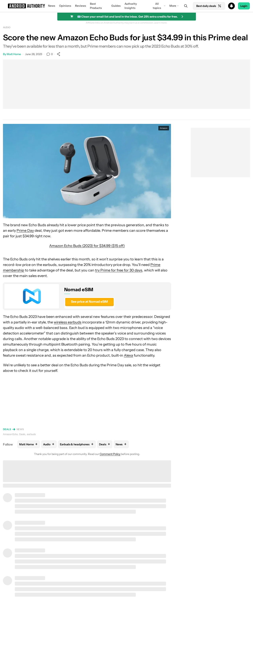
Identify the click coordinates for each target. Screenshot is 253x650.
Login (243, 6)
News (51, 6)
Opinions (65, 6)
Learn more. (160, 23)
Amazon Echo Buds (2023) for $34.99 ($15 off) (87, 246)
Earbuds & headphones (77, 444)
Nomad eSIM (78, 289)
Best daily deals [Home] (209, 6)
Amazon (163, 128)
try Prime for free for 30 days (118, 270)
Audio (6, 27)
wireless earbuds (67, 322)
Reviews (80, 6)
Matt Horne (14, 54)
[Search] (186, 6)
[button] (126, 6)
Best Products (96, 6)
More (172, 6)
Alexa (128, 355)
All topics (157, 6)
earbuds (31, 434)
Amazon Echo (10, 434)
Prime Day (25, 230)
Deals (7, 429)
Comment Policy (110, 454)
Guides (116, 6)
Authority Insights (131, 6)
